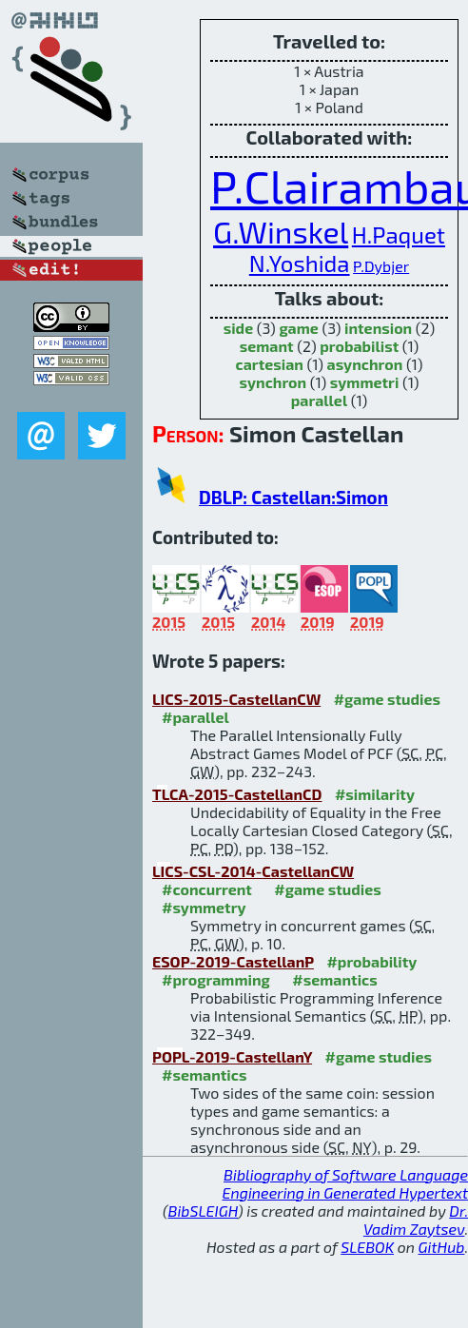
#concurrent (207, 889)
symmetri (365, 382)
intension (378, 328)
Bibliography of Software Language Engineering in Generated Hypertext (345, 1183)
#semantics (334, 979)
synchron (273, 382)
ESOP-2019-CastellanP (233, 961)
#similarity (375, 794)
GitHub (442, 1247)
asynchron (365, 364)
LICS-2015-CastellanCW (236, 699)
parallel (319, 400)
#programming (216, 979)
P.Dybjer (381, 266)
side (239, 328)
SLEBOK (367, 1247)
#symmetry (204, 907)
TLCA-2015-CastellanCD (237, 794)
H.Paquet (398, 234)
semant (267, 346)
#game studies (387, 699)
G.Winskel (280, 231)
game (298, 328)
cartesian (269, 364)
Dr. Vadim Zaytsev (415, 1219)
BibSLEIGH (203, 1210)
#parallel (195, 717)
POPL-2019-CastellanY (232, 1056)
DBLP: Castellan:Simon (293, 497)
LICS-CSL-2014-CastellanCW (253, 871)
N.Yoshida (299, 263)
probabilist (359, 346)
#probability (371, 961)
